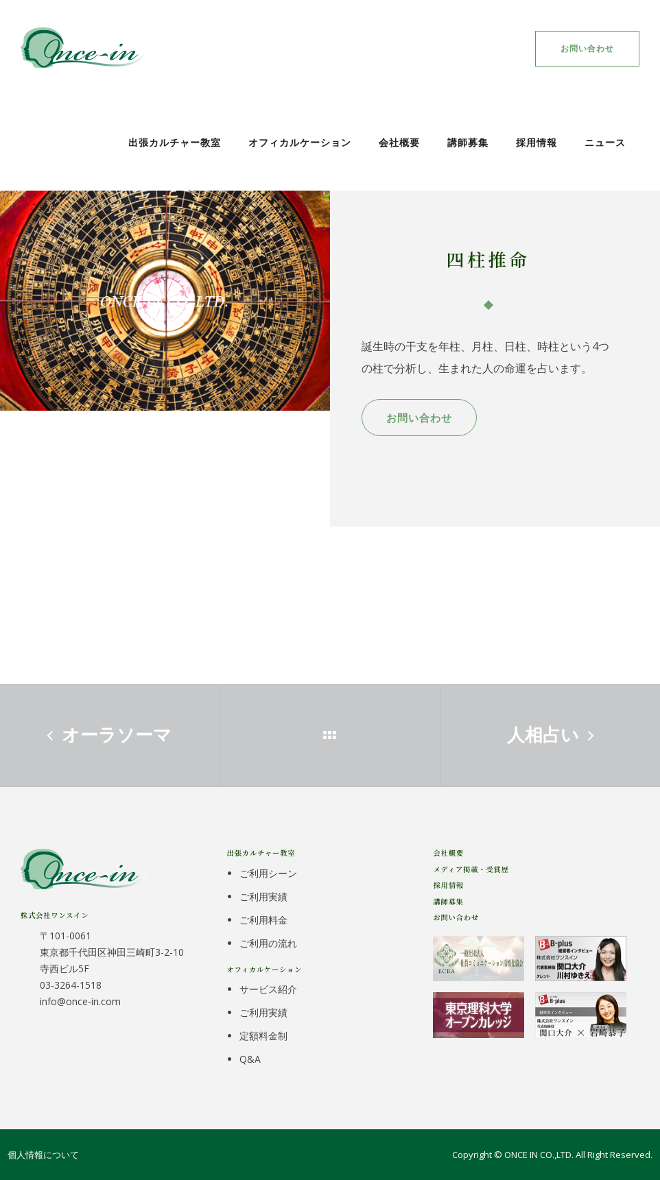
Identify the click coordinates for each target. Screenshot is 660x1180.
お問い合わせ (587, 48)
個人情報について (43, 1154)
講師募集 (467, 142)
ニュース (605, 142)
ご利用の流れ (268, 943)
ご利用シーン (268, 873)
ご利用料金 (263, 919)
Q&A (250, 1058)
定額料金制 (263, 1035)
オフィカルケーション (299, 142)
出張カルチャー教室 (174, 142)
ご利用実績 (263, 896)
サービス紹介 (268, 989)
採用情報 (536, 142)
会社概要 (399, 142)
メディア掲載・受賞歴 (470, 869)
